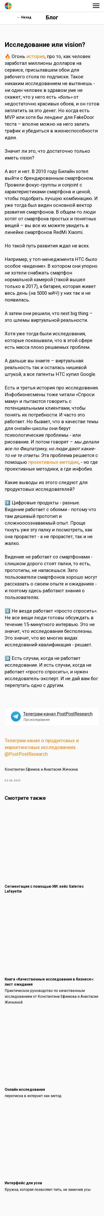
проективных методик (53, 462)
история (35, 56)
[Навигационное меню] (96, 5)
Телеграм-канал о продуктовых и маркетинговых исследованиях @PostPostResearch (42, 747)
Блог (52, 17)
